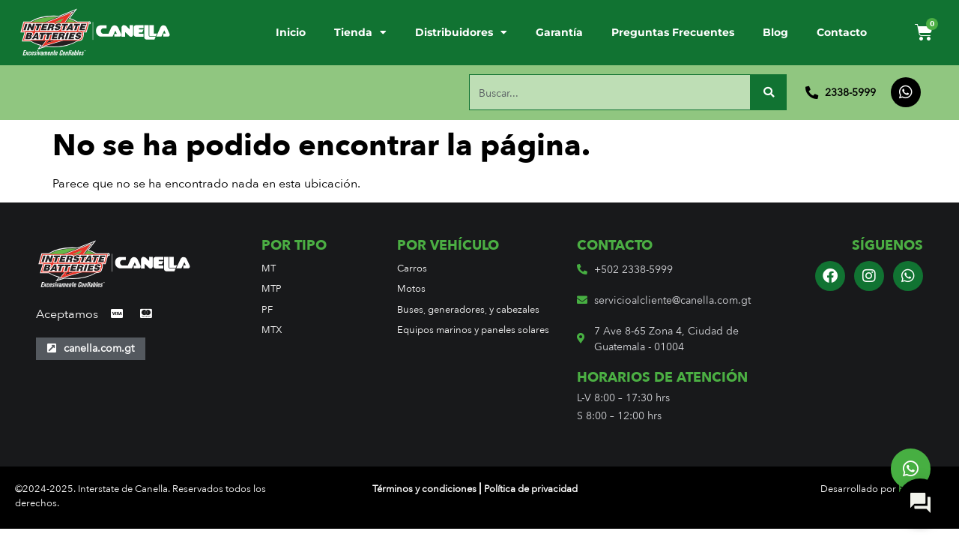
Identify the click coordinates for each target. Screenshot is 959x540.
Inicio (291, 32)
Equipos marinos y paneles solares (473, 329)
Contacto (842, 32)
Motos (411, 288)
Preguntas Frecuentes (672, 32)
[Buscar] (769, 92)
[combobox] (610, 92)
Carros (412, 268)
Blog (775, 32)
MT (268, 268)
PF (267, 309)
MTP (271, 288)
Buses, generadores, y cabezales (468, 309)
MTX (271, 329)
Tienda (360, 33)
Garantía (559, 32)
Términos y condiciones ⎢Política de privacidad (475, 488)
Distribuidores (461, 33)
